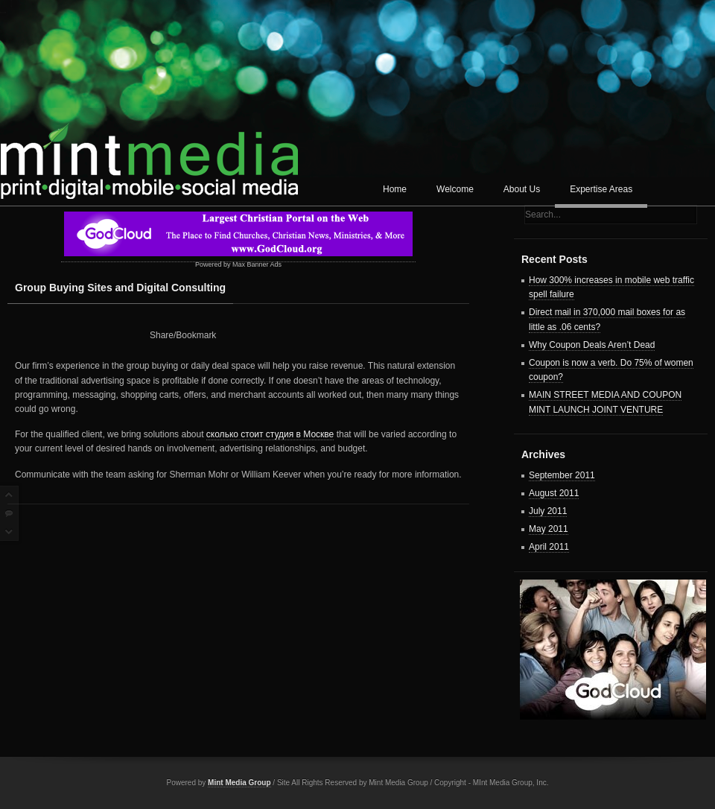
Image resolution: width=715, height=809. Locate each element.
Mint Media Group (239, 782)
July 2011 (548, 511)
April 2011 (549, 547)
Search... (543, 214)
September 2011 (562, 475)
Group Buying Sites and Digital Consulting (120, 288)
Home (395, 189)
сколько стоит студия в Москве (270, 434)
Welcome (455, 189)
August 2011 (554, 493)
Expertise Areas (601, 189)
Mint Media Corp (149, 153)
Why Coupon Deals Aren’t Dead (592, 345)
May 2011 (548, 529)
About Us (521, 189)
